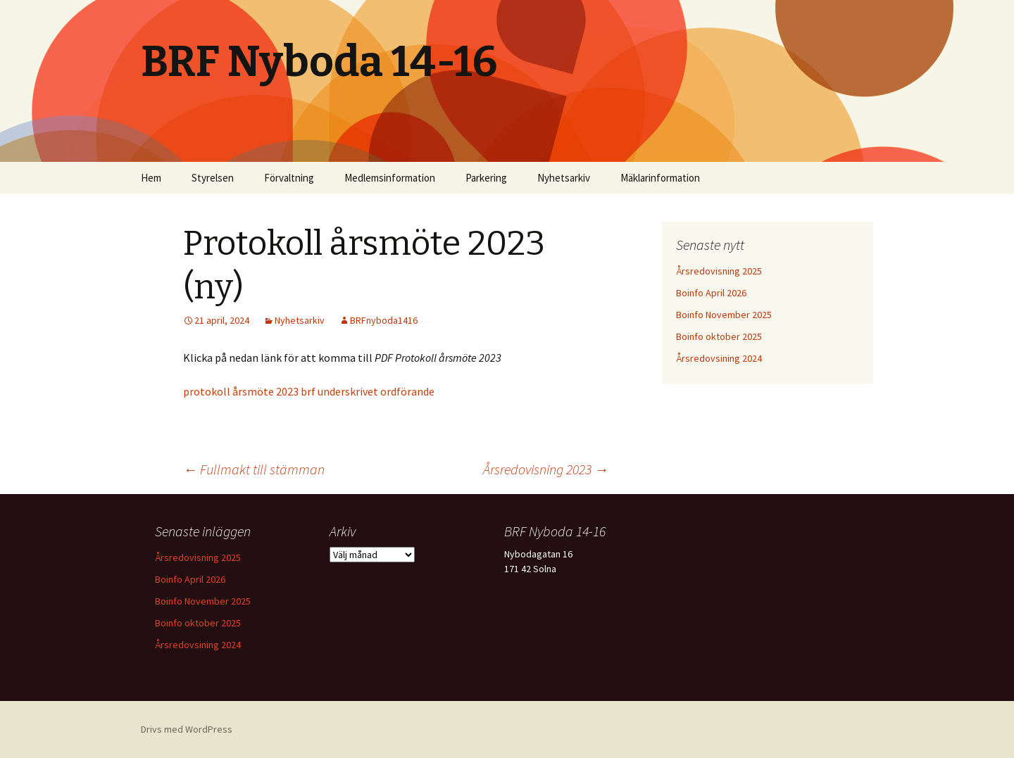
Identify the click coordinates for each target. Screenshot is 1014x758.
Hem (151, 177)
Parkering (486, 177)
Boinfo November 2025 (724, 314)
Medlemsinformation (389, 177)
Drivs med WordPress (186, 729)
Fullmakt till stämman (254, 469)
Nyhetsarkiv (563, 177)
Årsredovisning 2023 (545, 469)
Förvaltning (289, 177)
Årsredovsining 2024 (719, 358)
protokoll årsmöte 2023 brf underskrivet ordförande (308, 391)
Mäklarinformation (660, 177)
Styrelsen (213, 177)
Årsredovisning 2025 (719, 271)
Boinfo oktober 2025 (719, 336)
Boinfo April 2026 (711, 292)
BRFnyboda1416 (384, 320)
